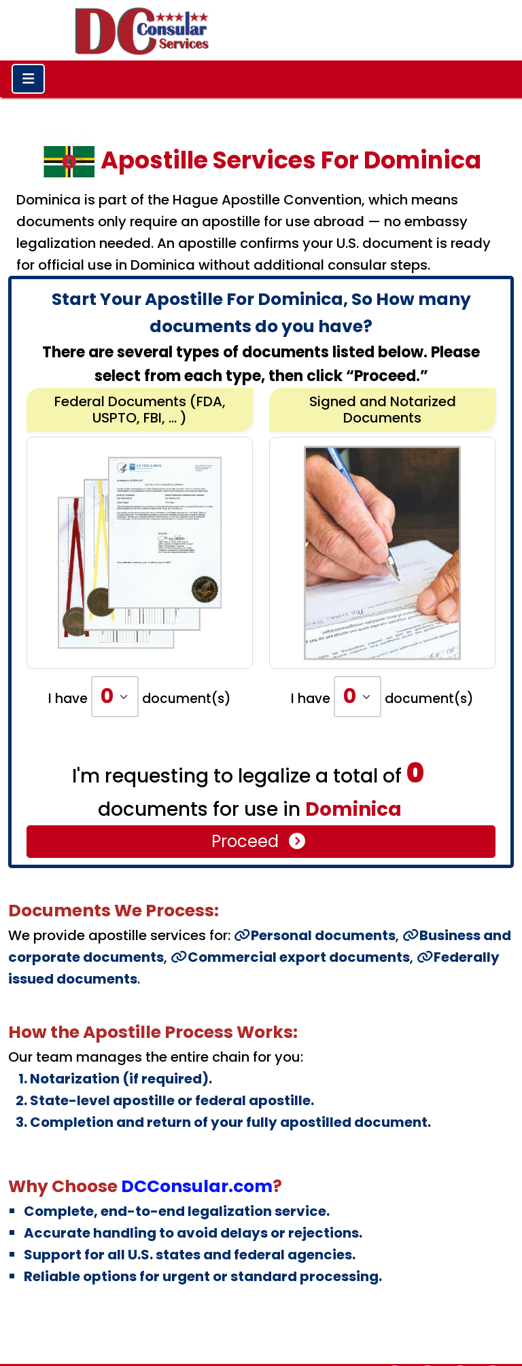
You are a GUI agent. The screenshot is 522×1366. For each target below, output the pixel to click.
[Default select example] (115, 696)
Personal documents (315, 935)
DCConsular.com (197, 1186)
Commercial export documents (290, 957)
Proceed (259, 841)
